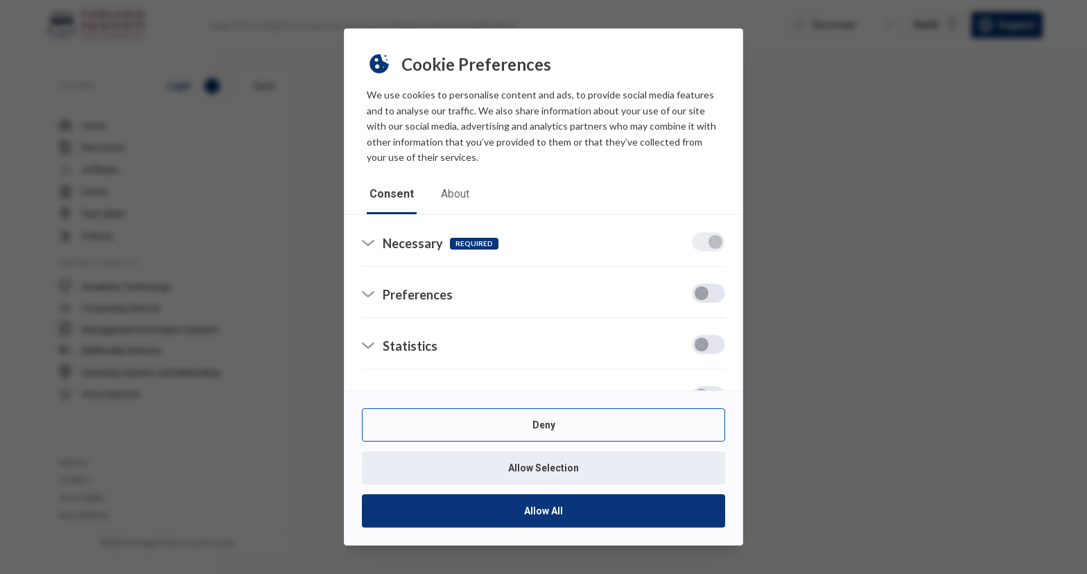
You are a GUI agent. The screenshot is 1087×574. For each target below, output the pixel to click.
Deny (543, 424)
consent (391, 193)
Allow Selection (543, 467)
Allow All (543, 510)
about (456, 193)
